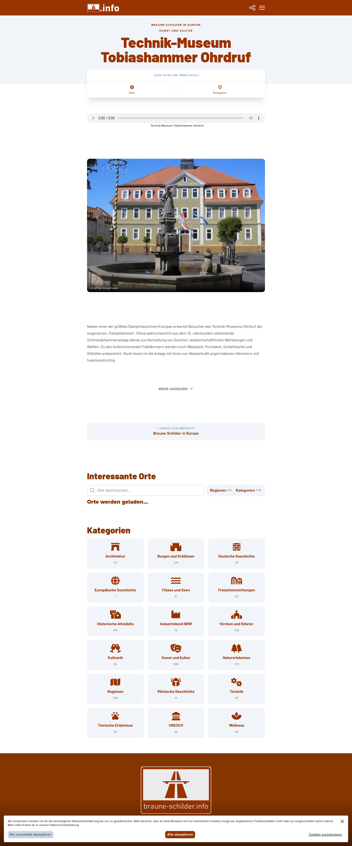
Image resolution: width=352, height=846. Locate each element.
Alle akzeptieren (180, 834)
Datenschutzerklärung (64, 825)
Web (132, 93)
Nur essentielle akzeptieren (30, 834)
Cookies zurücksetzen (325, 834)
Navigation (220, 93)
